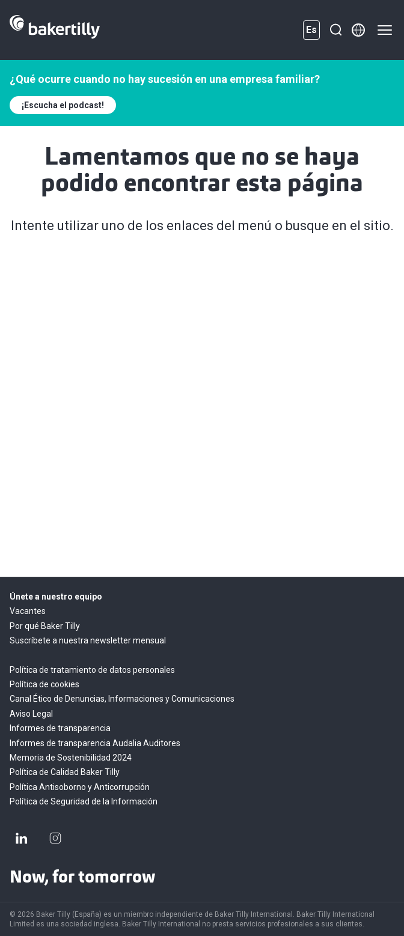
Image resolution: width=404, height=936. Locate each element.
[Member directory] (358, 30)
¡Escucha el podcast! (63, 105)
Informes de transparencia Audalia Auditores (95, 743)
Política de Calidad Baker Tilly (65, 772)
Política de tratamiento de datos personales (92, 670)
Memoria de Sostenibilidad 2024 (71, 757)
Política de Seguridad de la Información (84, 801)
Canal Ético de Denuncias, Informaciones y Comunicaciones (122, 699)
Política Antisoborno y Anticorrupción (80, 787)
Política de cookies (44, 684)
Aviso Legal (31, 714)
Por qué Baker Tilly (45, 626)
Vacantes (28, 611)
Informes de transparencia (60, 728)
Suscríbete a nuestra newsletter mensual (88, 640)
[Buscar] (335, 30)
